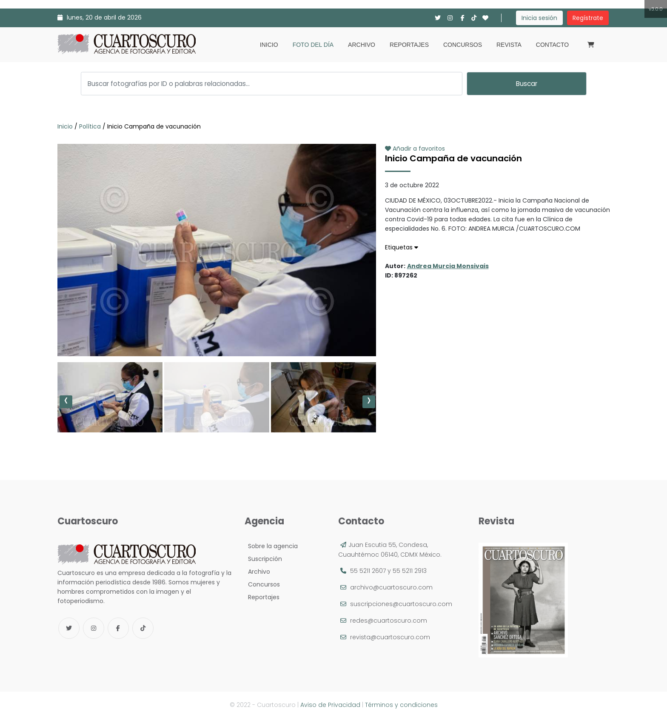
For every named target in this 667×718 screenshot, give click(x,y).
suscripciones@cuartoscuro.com (401, 604)
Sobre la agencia (271, 546)
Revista (509, 44)
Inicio (269, 44)
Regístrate (588, 18)
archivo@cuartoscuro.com (391, 587)
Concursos (462, 44)
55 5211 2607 (368, 570)
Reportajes (409, 44)
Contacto (552, 44)
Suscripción (263, 559)
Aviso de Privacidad (330, 705)
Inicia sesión (539, 18)
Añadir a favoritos (415, 148)
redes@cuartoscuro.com (388, 620)
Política (90, 126)
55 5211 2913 (410, 570)
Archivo (361, 44)
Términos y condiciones (401, 705)
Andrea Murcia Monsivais (448, 266)
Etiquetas (401, 247)
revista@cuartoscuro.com (390, 637)
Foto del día (313, 44)
